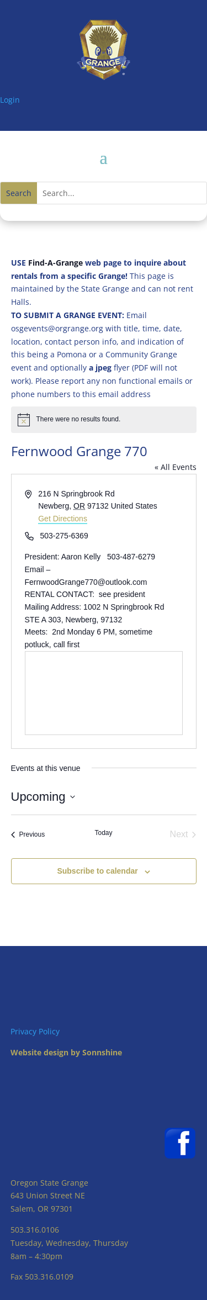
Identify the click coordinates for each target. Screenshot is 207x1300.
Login (10, 99)
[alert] (104, 419)
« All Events (176, 467)
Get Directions (62, 518)
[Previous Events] (28, 834)
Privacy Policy (35, 1031)
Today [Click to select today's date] (103, 833)
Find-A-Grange (55, 262)
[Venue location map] (103, 693)
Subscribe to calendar (97, 870)
